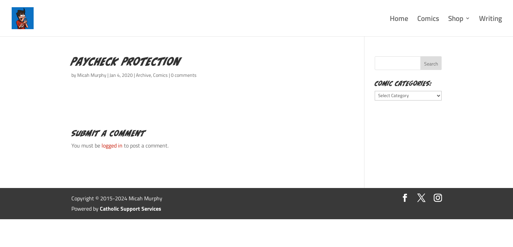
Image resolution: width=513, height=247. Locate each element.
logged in (112, 145)
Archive (143, 75)
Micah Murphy (91, 75)
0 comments (184, 75)
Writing (490, 20)
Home (399, 20)
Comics (428, 20)
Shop (455, 20)
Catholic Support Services (130, 208)
